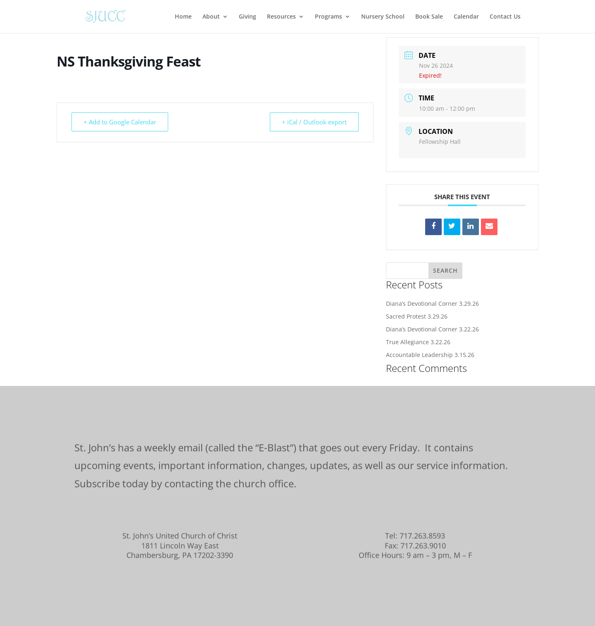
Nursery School (383, 17)
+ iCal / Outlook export (314, 122)
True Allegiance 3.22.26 (418, 342)
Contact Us (505, 17)
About (211, 17)
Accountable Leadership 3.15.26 (430, 355)
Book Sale (429, 17)
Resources (281, 17)
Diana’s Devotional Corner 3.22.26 (432, 329)
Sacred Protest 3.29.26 (416, 316)
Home (183, 17)
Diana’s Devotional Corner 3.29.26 (432, 303)
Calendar (466, 17)
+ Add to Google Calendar (119, 122)
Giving (247, 17)
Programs (328, 17)
